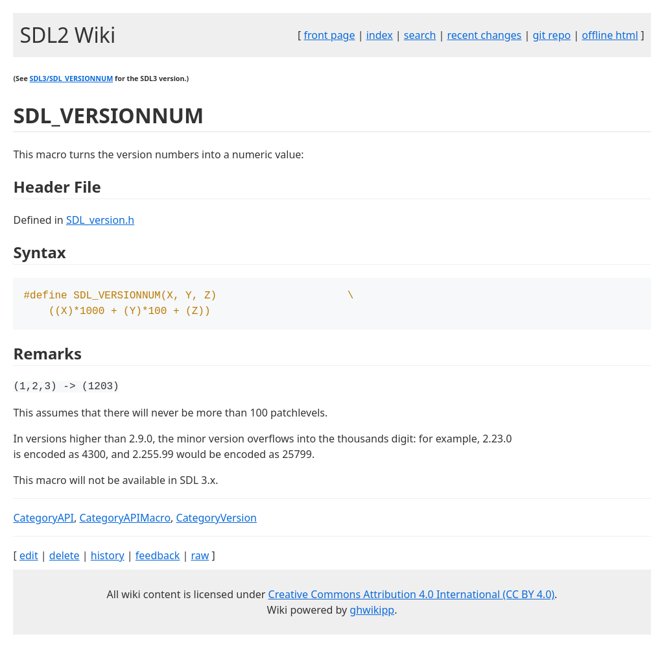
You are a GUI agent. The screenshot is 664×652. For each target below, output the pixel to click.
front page (329, 35)
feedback (158, 559)
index (379, 35)
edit (28, 559)
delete (64, 559)
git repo (551, 35)
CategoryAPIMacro (125, 521)
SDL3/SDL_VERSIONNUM (71, 78)
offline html (610, 35)
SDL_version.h (100, 220)
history (107, 559)
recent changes (484, 35)
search (420, 35)
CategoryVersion (216, 521)
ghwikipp (372, 614)
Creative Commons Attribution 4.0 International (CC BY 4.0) (411, 598)
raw (200, 559)
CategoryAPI (43, 521)
